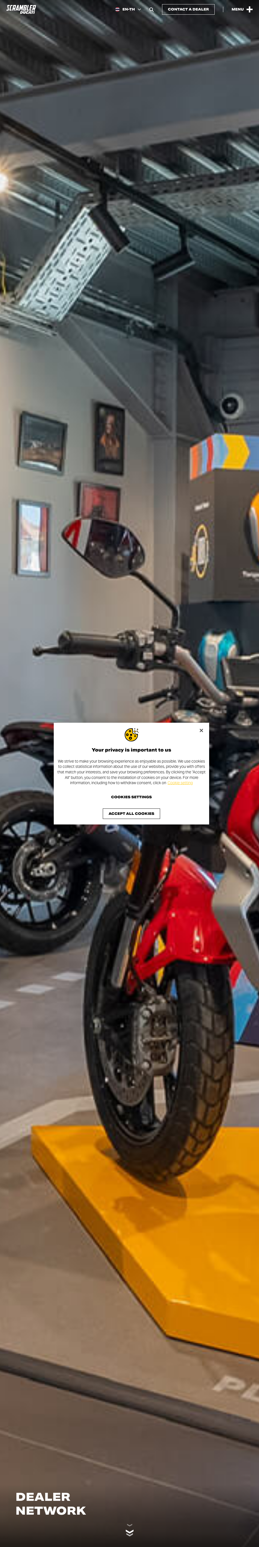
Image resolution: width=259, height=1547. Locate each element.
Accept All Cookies (131, 814)
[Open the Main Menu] (242, 9)
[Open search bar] (151, 9)
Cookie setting (180, 782)
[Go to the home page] (21, 9)
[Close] (201, 730)
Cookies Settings (131, 797)
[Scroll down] (130, 1529)
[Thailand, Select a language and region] (128, 9)
